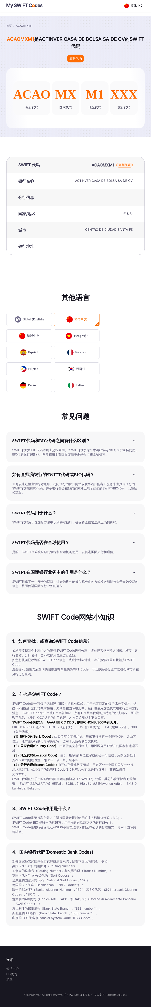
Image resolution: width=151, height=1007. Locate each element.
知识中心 (12, 968)
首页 (9, 25)
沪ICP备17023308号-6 (76, 994)
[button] (75, 440)
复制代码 (75, 58)
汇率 (9, 979)
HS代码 (11, 974)
